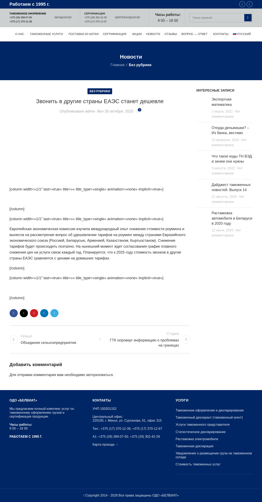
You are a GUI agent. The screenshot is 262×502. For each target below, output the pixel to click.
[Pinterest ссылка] (34, 313)
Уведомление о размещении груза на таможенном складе (214, 455)
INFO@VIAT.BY (63, 17)
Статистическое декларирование (201, 432)
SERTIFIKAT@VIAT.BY (127, 17)
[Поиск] (221, 17)
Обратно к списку (100, 339)
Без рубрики (140, 65)
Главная (118, 65)
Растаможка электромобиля (197, 439)
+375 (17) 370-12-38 (21, 21)
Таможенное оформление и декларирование (210, 410)
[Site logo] (28, 34)
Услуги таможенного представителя (203, 424)
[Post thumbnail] (202, 108)
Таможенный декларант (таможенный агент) (209, 417)
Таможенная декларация (194, 446)
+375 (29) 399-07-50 (21, 17)
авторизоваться (99, 375)
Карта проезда (103, 444)
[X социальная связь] (24, 313)
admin (90, 111)
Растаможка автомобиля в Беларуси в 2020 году (232, 218)
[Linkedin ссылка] (44, 313)
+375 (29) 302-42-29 (95, 17)
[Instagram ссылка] (250, 4)
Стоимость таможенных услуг (198, 464)
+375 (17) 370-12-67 (95, 21)
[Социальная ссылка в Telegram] (54, 313)
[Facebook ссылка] (242, 4)
